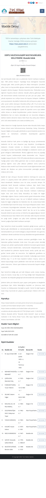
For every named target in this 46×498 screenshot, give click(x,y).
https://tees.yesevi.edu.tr (18, 44)
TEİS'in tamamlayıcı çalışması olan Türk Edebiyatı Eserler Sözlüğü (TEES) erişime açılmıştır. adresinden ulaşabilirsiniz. (23, 42)
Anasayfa (4, 23)
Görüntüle (41, 354)
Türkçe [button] (39, 3)
